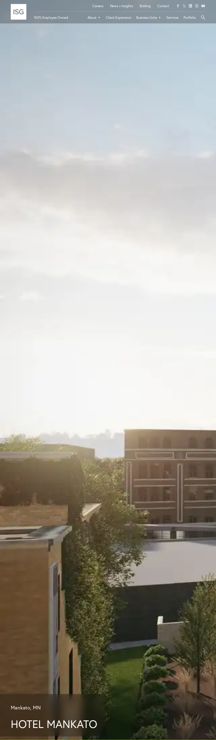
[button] (94, 19)
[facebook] (178, 6)
